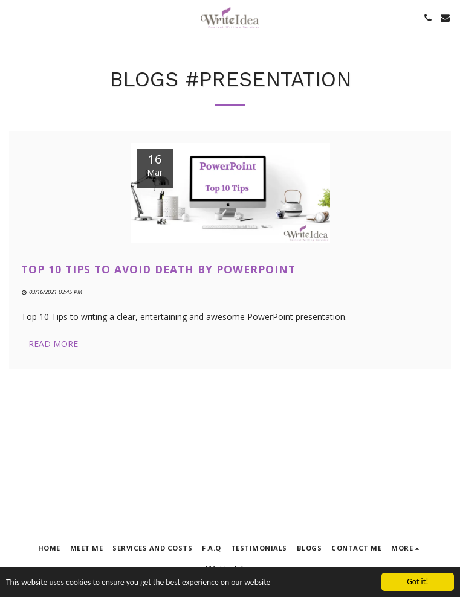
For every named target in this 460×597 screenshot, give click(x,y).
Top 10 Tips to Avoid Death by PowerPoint (158, 269)
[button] (13, 17)
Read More (53, 344)
